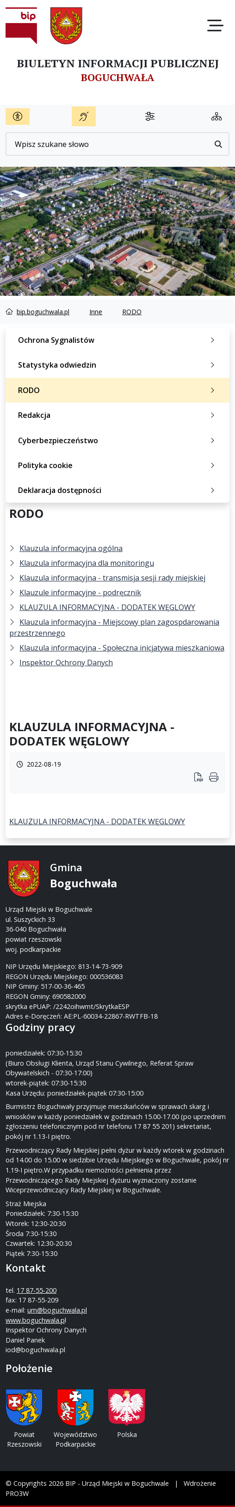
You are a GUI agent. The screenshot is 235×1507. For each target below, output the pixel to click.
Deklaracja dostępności (118, 490)
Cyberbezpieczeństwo (118, 440)
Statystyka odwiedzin (118, 365)
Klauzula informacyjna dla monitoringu (86, 563)
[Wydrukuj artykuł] (201, 778)
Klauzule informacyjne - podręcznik (80, 592)
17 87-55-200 (36, 1290)
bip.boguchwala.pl (43, 311)
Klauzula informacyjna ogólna (71, 548)
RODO (132, 311)
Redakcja (118, 415)
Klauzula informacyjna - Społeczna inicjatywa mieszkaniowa (121, 648)
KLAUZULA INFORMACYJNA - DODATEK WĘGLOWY (107, 607)
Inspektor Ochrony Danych (66, 662)
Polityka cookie (118, 465)
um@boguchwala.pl (57, 1310)
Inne (95, 311)
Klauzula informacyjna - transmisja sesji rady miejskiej (112, 578)
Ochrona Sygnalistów (118, 340)
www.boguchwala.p (35, 1320)
